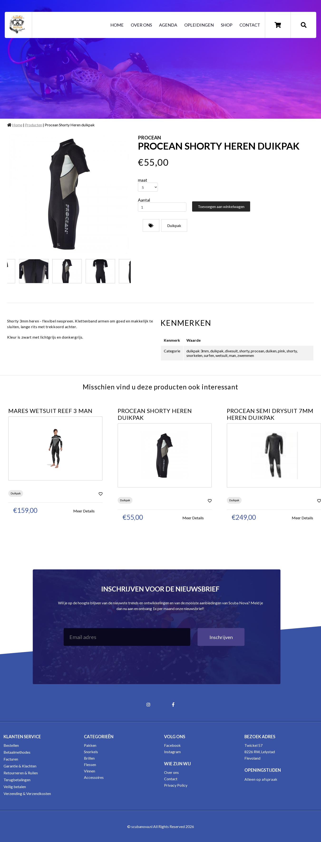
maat (142, 180)
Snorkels (91, 751)
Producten (33, 125)
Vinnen (89, 771)
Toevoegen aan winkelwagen (221, 206)
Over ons (141, 25)
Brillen (89, 758)
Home (117, 25)
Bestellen (11, 745)
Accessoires (94, 777)
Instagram (172, 751)
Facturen (11, 759)
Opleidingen (199, 25)
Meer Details (84, 511)
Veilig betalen (15, 786)
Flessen (90, 764)
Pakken (90, 745)
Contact (249, 25)
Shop (226, 25)
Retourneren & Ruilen (21, 773)
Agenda (168, 25)
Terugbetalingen (17, 779)
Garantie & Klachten (20, 766)
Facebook (172, 745)
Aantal (144, 200)
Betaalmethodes (17, 752)
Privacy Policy (175, 785)
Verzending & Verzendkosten (27, 793)
